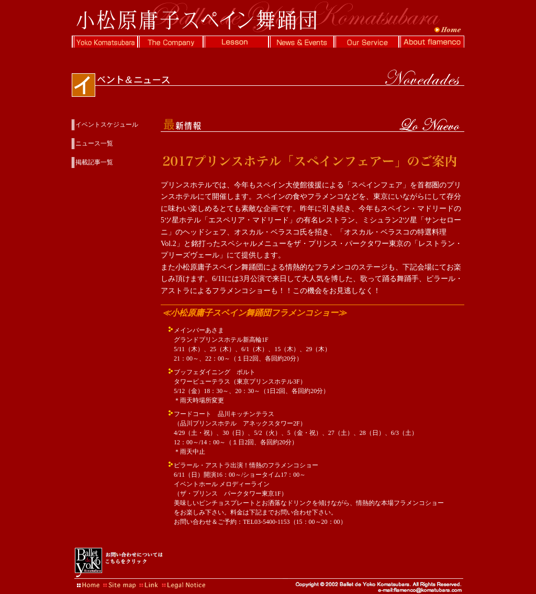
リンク (150, 583)
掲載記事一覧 (94, 162)
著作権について (181, 583)
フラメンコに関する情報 (431, 42)
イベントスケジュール (106, 124)
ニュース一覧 (94, 143)
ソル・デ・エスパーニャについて (366, 42)
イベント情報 (300, 42)
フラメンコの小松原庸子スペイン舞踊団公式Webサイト (268, 18)
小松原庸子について (104, 42)
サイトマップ (119, 583)
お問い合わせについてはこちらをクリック (119, 562)
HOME (87, 583)
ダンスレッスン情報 (235, 42)
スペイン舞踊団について (170, 42)
